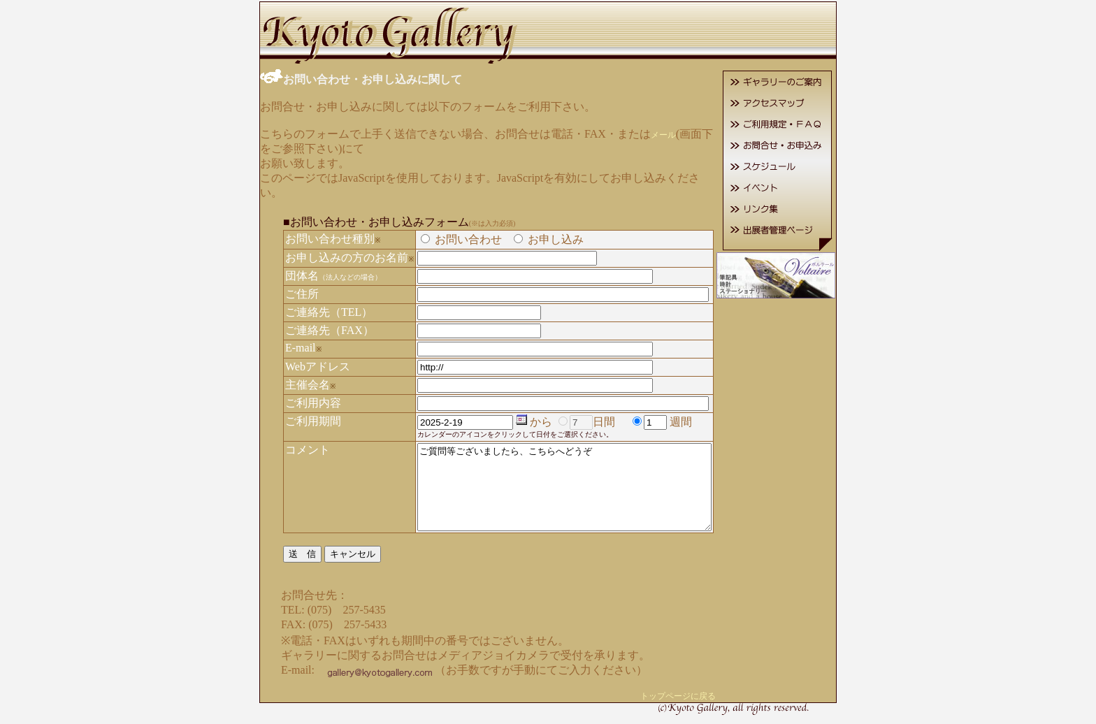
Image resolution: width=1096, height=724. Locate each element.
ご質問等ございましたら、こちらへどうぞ (564, 479)
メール (645, 133)
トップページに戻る (695, 697)
